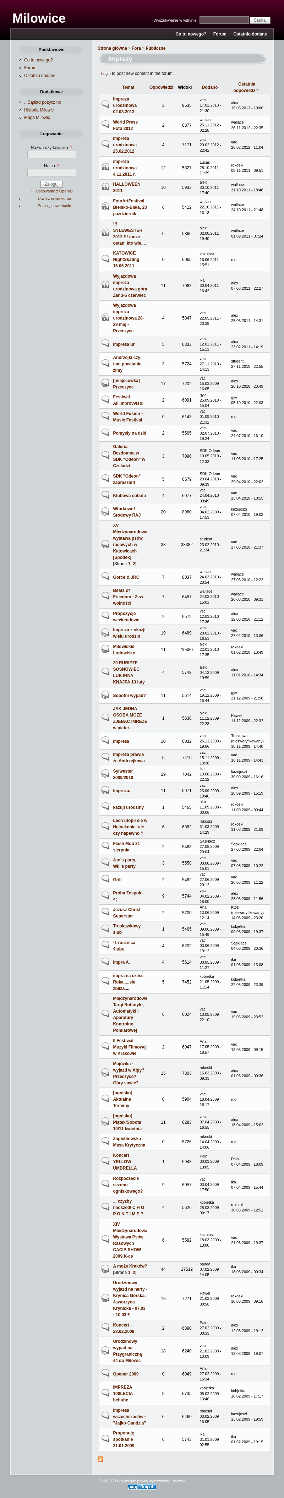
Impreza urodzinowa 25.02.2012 (125, 145)
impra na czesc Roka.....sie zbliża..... (128, 982)
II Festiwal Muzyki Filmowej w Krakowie (130, 1047)
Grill (117, 879)
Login (106, 73)
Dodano (210, 87)
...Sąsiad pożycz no (42, 102)
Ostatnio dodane (250, 34)
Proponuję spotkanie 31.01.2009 (123, 1439)
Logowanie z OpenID (54, 191)
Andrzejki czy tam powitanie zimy (127, 364)
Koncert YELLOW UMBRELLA (125, 1162)
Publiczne (155, 48)
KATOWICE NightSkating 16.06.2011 (126, 259)
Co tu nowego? (191, 34)
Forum (219, 34)
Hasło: (51, 165)
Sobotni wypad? (129, 695)
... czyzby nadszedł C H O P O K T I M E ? (128, 1207)
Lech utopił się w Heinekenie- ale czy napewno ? (130, 827)
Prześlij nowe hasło (54, 205)
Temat (128, 87)
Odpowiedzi (161, 87)
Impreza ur (124, 344)
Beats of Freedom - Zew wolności (128, 597)
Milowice (39, 18)
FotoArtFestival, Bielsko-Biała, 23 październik (130, 207)
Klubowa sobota (129, 495)
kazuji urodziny (128, 807)
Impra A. (121, 962)
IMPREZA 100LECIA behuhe (123, 1393)
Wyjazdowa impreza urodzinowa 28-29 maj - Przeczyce (128, 318)
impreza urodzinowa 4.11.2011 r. (125, 168)
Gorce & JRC (126, 577)
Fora (136, 48)
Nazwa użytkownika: (51, 147)
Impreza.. (122, 790)
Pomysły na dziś (129, 433)
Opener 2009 (125, 1374)
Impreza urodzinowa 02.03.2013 (125, 105)
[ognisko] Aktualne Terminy (122, 1099)
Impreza (121, 741)
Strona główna (112, 48)
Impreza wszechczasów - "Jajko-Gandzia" (129, 1417)
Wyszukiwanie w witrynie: (176, 20)
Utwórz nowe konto (54, 198)
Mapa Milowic (37, 117)
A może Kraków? (130, 1266)
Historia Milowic (39, 110)
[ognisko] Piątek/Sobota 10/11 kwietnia (127, 1122)
